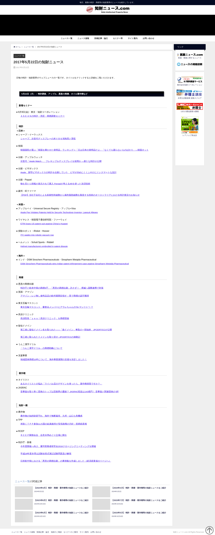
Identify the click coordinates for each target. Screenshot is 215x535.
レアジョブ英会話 (190, 135)
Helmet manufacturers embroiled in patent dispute (44, 246)
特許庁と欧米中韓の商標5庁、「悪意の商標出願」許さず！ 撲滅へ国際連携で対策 (61, 287)
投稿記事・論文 (101, 38)
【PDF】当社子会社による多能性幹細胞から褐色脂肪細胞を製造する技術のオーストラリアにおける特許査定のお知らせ (80, 195)
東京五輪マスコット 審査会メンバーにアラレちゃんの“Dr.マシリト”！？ (56, 307)
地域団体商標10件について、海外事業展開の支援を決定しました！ (53, 359)
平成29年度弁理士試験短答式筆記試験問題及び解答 (46, 453)
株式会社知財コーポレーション (189, 85)
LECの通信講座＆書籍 (190, 111)
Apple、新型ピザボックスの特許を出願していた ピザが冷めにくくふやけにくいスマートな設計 (68, 172)
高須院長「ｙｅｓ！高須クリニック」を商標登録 (44, 318)
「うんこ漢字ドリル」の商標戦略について (41, 348)
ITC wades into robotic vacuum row (37, 235)
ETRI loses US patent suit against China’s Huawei (44, 223)
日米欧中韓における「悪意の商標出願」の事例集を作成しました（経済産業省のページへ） (65, 460)
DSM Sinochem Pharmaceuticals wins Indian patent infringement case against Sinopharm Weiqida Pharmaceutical (76, 263)
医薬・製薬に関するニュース (189, 58)
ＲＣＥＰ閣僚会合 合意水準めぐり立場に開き (43, 434)
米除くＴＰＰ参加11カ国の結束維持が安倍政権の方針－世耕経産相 (53, 423)
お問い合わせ (148, 38)
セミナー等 (118, 38)
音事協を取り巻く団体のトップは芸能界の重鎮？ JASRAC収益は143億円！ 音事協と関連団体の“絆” (69, 391)
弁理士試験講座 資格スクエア (190, 98)
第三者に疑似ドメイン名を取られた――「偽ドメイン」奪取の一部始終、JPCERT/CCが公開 (66, 329)
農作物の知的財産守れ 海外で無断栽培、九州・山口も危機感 (51, 415)
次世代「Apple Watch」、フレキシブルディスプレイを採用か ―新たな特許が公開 (61, 161)
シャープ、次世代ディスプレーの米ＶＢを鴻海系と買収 (48, 138)
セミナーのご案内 (71, 531)
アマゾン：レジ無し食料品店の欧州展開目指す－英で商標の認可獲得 (54, 295)
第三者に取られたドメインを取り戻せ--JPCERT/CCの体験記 (50, 336)
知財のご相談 (56, 531)
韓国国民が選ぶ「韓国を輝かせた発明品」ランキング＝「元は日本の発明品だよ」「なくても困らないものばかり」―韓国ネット (84, 150)
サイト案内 (133, 38)
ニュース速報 (83, 38)
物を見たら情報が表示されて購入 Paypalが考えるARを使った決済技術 (55, 184)
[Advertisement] (190, 150)
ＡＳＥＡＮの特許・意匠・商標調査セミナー (42, 116)
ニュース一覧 (66, 38)
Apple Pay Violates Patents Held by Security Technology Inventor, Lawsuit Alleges (60, 212)
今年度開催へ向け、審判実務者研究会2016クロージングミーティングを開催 (58, 446)
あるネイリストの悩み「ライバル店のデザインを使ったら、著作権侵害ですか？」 (61, 383)
